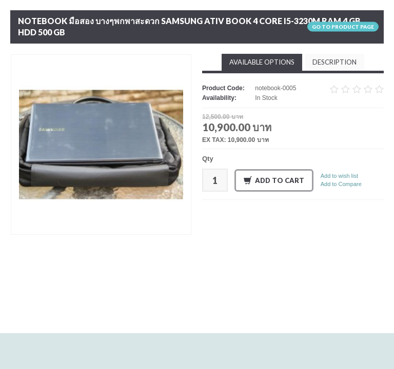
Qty (207, 158)
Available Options (261, 62)
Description (334, 62)
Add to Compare (341, 184)
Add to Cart (274, 181)
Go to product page (343, 27)
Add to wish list (339, 176)
